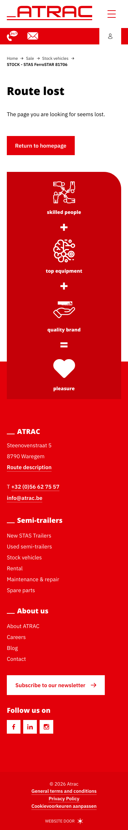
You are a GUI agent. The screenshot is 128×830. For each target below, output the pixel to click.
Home (12, 58)
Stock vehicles (55, 58)
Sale (30, 58)
